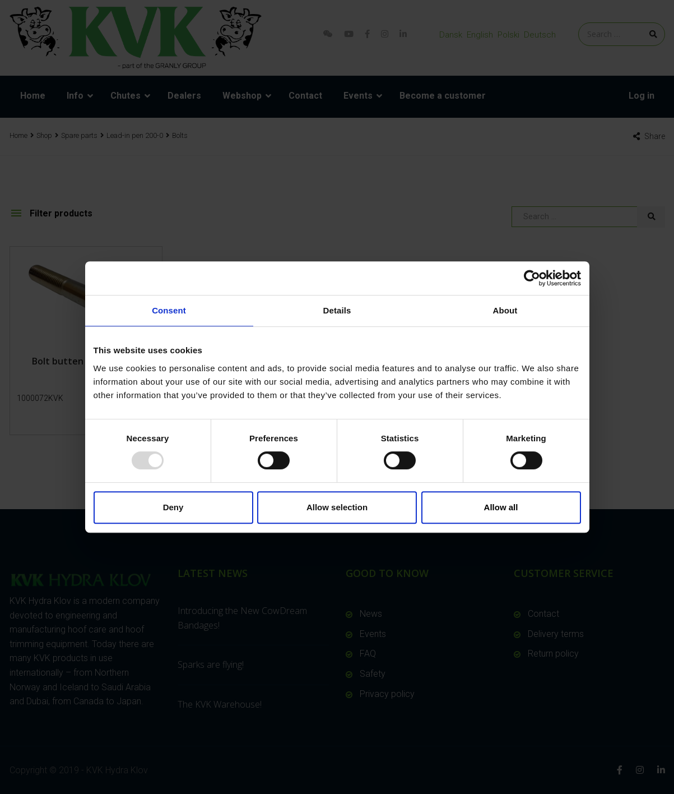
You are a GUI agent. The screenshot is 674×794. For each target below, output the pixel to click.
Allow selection (337, 507)
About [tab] (505, 310)
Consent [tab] (169, 310)
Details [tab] (337, 310)
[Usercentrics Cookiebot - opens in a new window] (532, 278)
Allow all (501, 507)
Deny (173, 507)
